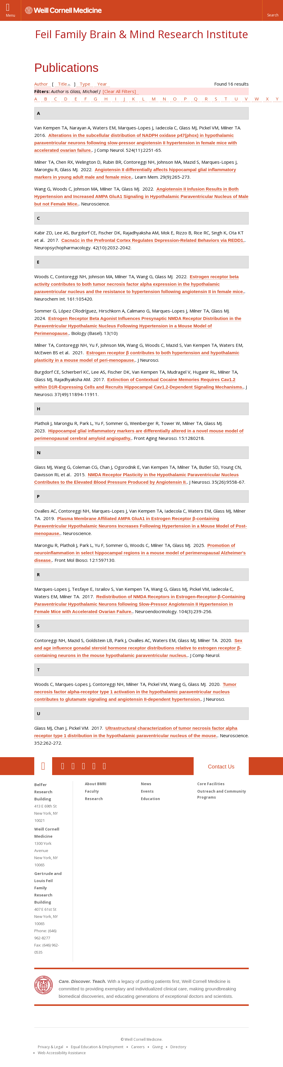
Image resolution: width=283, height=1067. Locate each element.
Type (85, 84)
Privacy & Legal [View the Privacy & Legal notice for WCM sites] (50, 1046)
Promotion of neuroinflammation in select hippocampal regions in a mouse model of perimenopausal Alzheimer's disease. (140, 553)
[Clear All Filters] (119, 91)
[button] (272, 10)
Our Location (43, 766)
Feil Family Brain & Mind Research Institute (141, 34)
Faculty (92, 791)
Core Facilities (211, 783)
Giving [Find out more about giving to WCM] (157, 1046)
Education (150, 798)
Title (62, 84)
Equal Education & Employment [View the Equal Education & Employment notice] (97, 1046)
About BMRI (95, 783)
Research (94, 798)
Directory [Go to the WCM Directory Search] (178, 1046)
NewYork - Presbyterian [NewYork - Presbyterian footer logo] (191, 1017)
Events (147, 791)
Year (102, 84)
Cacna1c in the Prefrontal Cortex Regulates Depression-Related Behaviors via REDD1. (152, 240)
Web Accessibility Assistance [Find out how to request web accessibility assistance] (62, 1052)
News (146, 783)
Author (41, 84)
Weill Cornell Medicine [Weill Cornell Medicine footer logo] (98, 1017)
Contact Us (221, 767)
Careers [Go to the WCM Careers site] (137, 1046)
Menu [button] (10, 15)
